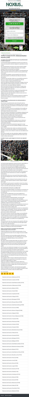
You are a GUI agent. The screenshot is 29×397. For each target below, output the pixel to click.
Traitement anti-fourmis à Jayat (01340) (10, 366)
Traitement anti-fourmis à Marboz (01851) (10, 288)
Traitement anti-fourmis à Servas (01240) (10, 363)
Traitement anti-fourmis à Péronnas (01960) (10, 321)
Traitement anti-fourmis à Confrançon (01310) (11, 374)
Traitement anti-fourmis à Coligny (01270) (10, 296)
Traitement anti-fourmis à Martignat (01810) (10, 338)
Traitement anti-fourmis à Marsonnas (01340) (11, 382)
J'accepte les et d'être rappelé (15, 37)
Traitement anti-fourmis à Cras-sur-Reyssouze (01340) (12, 316)
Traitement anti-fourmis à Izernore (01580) (10, 307)
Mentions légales (8, 395)
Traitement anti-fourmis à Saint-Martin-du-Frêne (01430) (13, 352)
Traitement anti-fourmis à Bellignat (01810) (10, 340)
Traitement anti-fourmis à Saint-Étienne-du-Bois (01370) (13, 282)
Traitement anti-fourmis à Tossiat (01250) (10, 318)
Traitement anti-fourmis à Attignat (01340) (10, 313)
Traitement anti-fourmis (5, 52)
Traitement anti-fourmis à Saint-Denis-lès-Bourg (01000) (13, 304)
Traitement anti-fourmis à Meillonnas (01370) (11, 277)
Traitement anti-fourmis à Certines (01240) (10, 324)
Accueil (2, 395)
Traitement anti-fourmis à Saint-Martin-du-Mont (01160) (13, 343)
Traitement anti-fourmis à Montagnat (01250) (11, 299)
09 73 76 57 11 (14, 24)
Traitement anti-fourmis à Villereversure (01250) (11, 285)
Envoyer (14, 41)
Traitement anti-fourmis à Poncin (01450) (10, 357)
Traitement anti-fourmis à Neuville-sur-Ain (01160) (12, 354)
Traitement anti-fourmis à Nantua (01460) (10, 377)
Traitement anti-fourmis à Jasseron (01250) (10, 279)
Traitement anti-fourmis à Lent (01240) (9, 360)
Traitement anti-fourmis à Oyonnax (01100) (10, 368)
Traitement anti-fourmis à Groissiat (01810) (10, 335)
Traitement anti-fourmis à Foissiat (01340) (10, 327)
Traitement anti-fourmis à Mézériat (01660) (10, 391)
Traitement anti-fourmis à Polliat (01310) (10, 332)
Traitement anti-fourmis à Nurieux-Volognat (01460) (12, 310)
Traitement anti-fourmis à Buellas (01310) (10, 349)
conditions (14, 37)
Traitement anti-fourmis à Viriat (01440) (10, 290)
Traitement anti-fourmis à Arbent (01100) (10, 385)
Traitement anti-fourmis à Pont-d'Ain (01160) (11, 388)
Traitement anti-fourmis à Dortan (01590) (10, 379)
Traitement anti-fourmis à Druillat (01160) (10, 371)
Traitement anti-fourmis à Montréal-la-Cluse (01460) (12, 329)
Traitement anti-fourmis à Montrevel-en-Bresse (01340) (13, 346)
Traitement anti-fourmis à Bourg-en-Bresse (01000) (12, 302)
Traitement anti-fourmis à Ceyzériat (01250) (10, 293)
